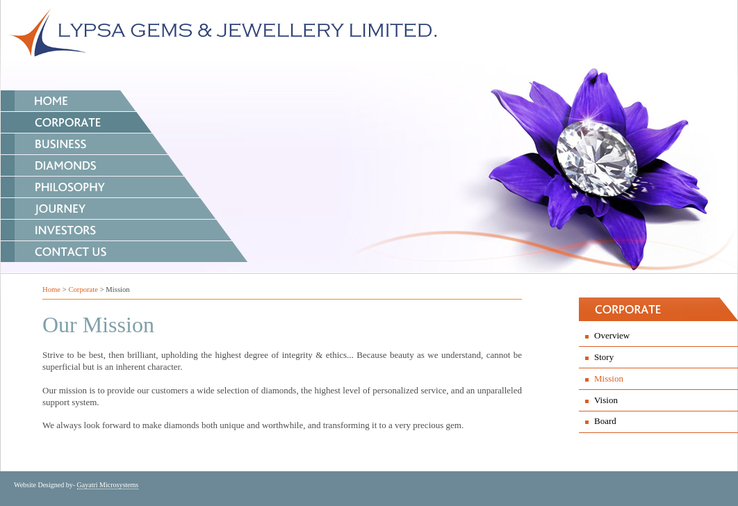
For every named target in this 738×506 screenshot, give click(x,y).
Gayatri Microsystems (108, 485)
